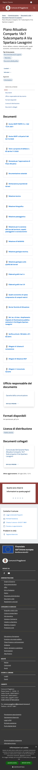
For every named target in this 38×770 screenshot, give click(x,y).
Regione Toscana (8, 2)
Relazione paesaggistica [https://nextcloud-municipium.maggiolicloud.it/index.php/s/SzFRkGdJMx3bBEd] (17, 216)
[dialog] (19, 757)
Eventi (6, 679)
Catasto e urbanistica (10, 622)
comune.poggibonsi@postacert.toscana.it (17, 704)
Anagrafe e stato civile (11, 610)
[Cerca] (34, 8)
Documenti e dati (26, 15)
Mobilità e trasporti (10, 625)
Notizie (6, 662)
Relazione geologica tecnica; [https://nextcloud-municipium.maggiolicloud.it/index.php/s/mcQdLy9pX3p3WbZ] (18, 251)
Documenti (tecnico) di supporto (12, 18)
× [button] (36, 747)
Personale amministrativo (12, 596)
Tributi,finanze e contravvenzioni (14, 642)
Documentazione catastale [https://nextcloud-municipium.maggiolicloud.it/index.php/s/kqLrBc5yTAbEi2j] (18, 173)
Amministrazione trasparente (13, 740)
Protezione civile (9, 628)
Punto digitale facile (10, 726)
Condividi (7, 69)
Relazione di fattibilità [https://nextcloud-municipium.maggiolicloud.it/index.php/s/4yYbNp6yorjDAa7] (16, 241)
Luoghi (6, 676)
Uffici (5, 587)
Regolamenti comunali (11, 602)
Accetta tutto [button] (12, 763)
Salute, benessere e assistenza (13, 648)
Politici (6, 593)
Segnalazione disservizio (11, 717)
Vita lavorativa (8, 616)
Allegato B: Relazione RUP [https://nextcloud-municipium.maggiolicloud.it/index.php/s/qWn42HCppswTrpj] (18, 358)
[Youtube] (9, 573)
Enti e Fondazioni (9, 590)
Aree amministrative (10, 584)
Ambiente (7, 645)
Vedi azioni (8, 72)
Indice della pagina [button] (11, 87)
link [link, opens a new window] (19, 759)
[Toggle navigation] (3, 8)
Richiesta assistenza (10, 723)
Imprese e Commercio (10, 619)
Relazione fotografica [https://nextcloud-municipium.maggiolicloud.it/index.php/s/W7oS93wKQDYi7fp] (16, 206)
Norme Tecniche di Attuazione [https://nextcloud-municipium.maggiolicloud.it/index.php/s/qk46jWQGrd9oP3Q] (19, 307)
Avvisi (6, 668)
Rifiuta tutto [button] (26, 763)
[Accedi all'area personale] (31, 2)
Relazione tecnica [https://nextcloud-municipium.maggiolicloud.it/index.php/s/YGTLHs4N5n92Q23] (15, 196)
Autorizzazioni (8, 651)
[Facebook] (4, 573)
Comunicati (7, 665)
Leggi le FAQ (8, 720)
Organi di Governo (9, 581)
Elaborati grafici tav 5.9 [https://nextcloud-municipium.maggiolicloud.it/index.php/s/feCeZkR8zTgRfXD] (17, 284)
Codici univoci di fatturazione (10, 700)
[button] (19, 767)
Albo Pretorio (8, 654)
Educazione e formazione (11, 636)
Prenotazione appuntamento (12, 714)
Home (4, 15)
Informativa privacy (10, 743)
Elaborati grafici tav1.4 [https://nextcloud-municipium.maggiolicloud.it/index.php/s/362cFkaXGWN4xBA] (17, 274)
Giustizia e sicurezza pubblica (13, 639)
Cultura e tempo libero (11, 613)
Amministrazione (13, 15)
